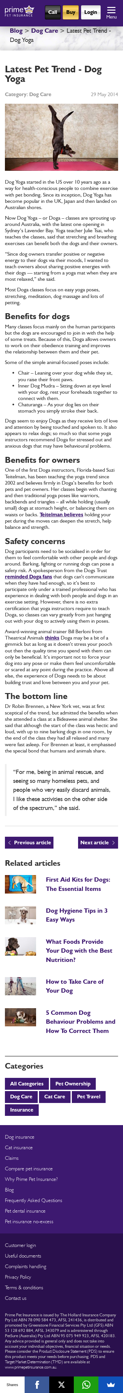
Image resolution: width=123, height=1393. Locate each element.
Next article (94, 842)
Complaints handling (25, 1266)
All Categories (27, 1084)
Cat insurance (19, 1147)
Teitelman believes (61, 514)
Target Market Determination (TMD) (34, 1361)
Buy (70, 12)
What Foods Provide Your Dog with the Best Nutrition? (79, 951)
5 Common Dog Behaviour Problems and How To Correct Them (80, 1022)
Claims (12, 1158)
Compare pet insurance (29, 1168)
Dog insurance (19, 1137)
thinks (52, 638)
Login (90, 12)
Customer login (20, 1245)
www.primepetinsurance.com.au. (31, 1367)
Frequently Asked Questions (33, 1200)
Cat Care (54, 1096)
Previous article (32, 842)
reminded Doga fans (28, 576)
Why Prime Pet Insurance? (31, 1179)
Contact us (16, 1298)
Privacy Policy (18, 1277)
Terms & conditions (24, 1287)
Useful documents (23, 1256)
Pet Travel (88, 1096)
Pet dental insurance (25, 1211)
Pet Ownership (73, 1084)
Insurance (21, 1110)
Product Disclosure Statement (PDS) (68, 1351)
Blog (16, 30)
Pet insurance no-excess (29, 1221)
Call (52, 12)
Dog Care (44, 30)
